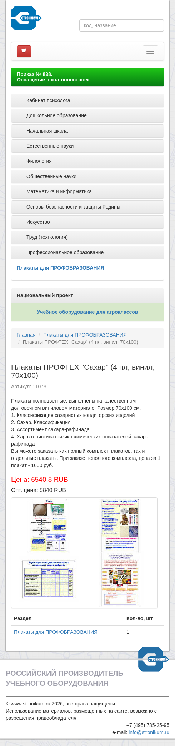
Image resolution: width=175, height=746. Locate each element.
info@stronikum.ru (149, 732)
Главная (25, 335)
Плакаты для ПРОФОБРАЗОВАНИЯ (60, 268)
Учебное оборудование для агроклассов (87, 312)
